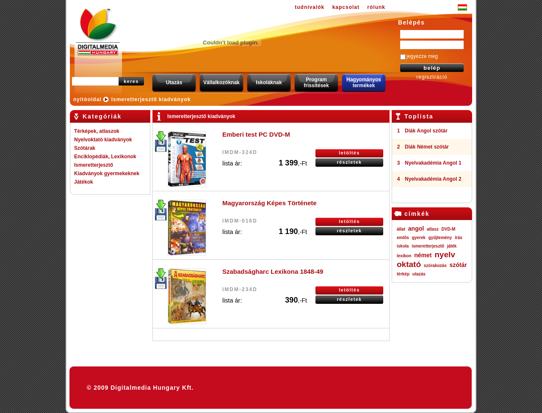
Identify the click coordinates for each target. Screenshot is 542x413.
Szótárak (84, 148)
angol (416, 228)
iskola (403, 246)
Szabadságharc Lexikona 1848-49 (272, 271)
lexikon (404, 255)
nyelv (444, 254)
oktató (409, 264)
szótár (458, 265)
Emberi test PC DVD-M (256, 134)
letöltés (349, 152)
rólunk (376, 7)
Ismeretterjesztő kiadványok (151, 99)
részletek (349, 162)
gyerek (419, 237)
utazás (419, 274)
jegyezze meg (422, 56)
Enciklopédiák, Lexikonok (105, 157)
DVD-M (449, 229)
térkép (403, 274)
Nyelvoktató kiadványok (103, 140)
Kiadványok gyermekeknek (106, 173)
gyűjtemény (440, 237)
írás (458, 237)
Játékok (83, 182)
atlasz (433, 229)
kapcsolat (345, 7)
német (422, 255)
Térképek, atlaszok (96, 131)
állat (401, 229)
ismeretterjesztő (428, 246)
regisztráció (431, 77)
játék (452, 246)
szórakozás (435, 265)
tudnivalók (309, 7)
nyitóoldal (87, 99)
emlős (403, 237)
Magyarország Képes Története (269, 202)
